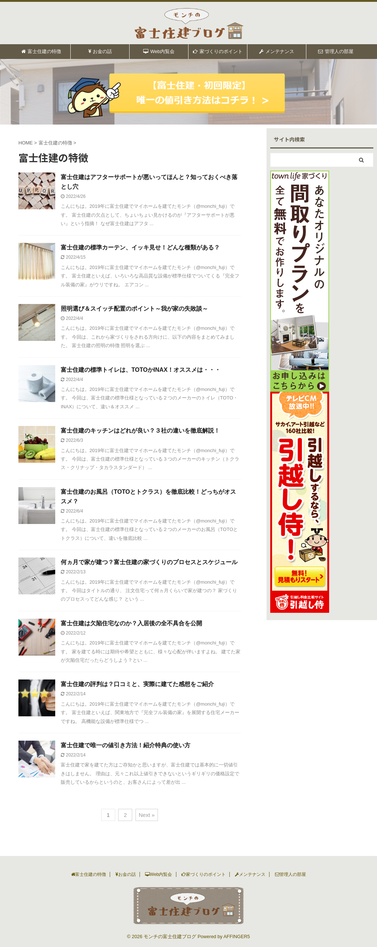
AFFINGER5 (236, 936)
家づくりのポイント (218, 51)
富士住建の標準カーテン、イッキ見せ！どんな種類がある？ (140, 247)
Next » (147, 815)
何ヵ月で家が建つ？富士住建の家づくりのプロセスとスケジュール (149, 562)
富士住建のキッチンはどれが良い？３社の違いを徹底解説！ (140, 430)
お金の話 (100, 51)
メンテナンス (276, 51)
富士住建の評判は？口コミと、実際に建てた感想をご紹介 (137, 684)
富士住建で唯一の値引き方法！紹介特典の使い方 (125, 745)
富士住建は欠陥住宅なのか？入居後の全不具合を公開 (131, 623)
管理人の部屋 (335, 51)
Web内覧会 (159, 51)
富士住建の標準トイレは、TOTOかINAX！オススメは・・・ (141, 370)
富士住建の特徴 (41, 51)
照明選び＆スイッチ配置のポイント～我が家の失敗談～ (134, 308)
